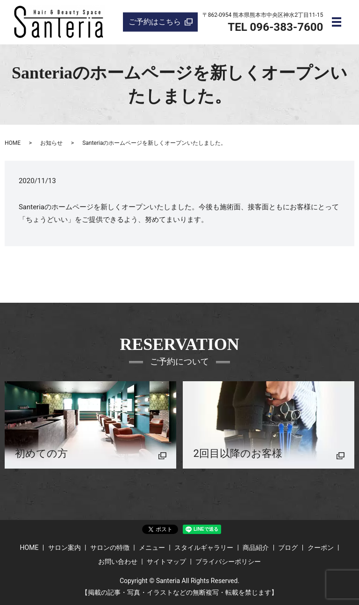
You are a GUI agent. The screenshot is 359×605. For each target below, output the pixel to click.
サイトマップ (166, 561)
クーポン (321, 547)
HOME (13, 143)
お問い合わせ (117, 561)
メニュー (152, 547)
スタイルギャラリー (203, 547)
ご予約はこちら (155, 21)
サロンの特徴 (109, 547)
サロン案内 (64, 547)
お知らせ (51, 143)
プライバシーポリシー (228, 561)
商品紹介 (256, 547)
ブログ (288, 547)
